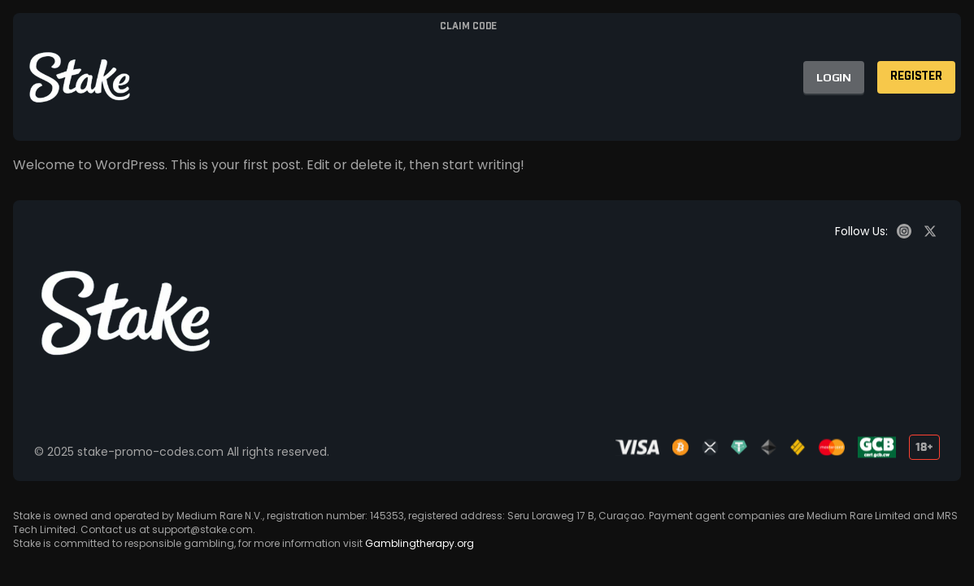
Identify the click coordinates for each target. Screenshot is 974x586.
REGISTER (916, 76)
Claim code (468, 27)
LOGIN (833, 77)
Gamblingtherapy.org (419, 543)
